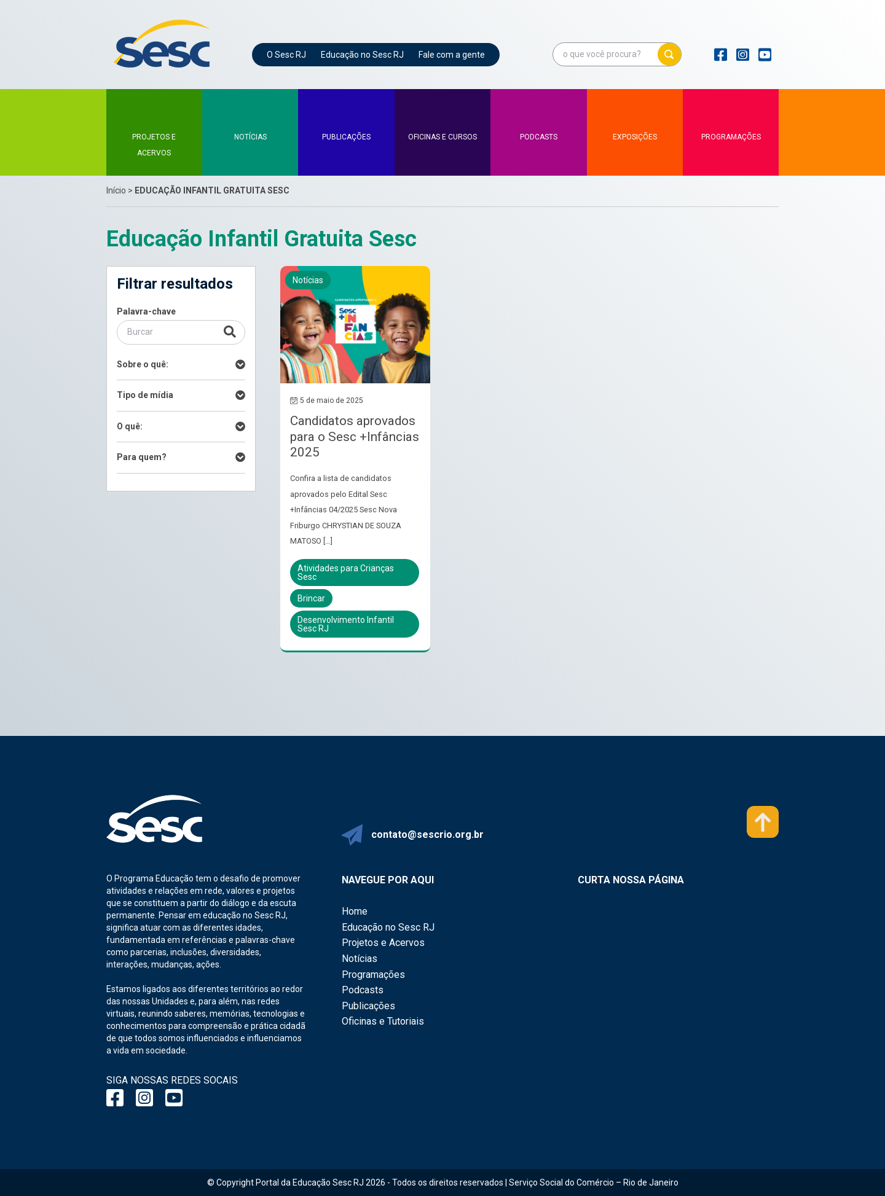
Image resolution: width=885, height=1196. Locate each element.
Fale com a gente (452, 55)
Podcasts (363, 990)
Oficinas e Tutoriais (383, 1021)
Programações (373, 974)
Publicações (368, 1006)
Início (116, 190)
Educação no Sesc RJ (362, 55)
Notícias (359, 958)
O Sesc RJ (286, 55)
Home (355, 911)
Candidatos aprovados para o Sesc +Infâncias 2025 (354, 436)
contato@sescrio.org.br (427, 834)
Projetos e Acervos (383, 942)
